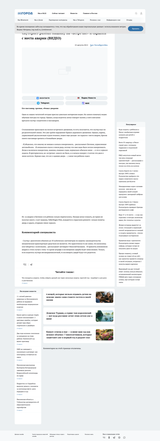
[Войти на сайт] (141, 13)
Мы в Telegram (78, 20)
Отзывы (129, 20)
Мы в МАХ (42, 13)
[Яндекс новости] (86, 98)
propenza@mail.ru (41, 384)
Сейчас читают (58, 13)
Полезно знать (89, 362)
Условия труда (45, 373)
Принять (135, 29)
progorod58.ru (45, 398)
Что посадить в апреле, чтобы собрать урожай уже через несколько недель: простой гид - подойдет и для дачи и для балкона (65, 280)
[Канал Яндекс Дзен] (119, 365)
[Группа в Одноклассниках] (109, 365)
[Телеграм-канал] (43, 103)
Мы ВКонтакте (23, 20)
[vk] (25, 264)
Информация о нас (114, 20)
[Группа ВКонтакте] (43, 98)
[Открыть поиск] (136, 13)
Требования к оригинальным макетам (25, 373)
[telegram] (32, 264)
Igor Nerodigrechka (99, 45)
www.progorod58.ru (30, 379)
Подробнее (68, 424)
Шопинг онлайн (19, 362)
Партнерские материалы (58, 20)
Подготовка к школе (73, 362)
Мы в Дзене (38, 20)
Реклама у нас (95, 20)
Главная (68, 373)
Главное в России (90, 13)
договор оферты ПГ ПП (21, 419)
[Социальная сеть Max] (86, 103)
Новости (73, 13)
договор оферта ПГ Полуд (22, 417)
